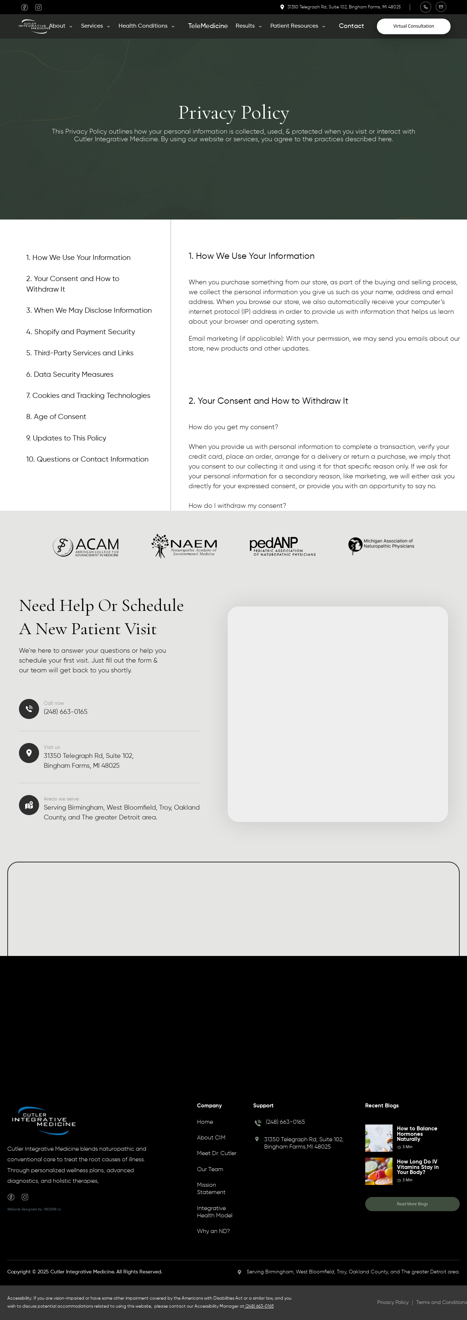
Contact (351, 26)
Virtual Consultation (413, 26)
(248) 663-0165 (285, 1122)
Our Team (210, 1170)
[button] (63, 26)
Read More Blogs (412, 1203)
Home (205, 1122)
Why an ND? (213, 1231)
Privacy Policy (393, 1302)
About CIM (211, 1138)
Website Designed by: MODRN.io (34, 1209)
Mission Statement (211, 1188)
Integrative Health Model (214, 1212)
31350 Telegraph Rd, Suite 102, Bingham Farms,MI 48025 (304, 1143)
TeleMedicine (208, 26)
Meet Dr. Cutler (216, 1154)
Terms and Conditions (441, 1302)
